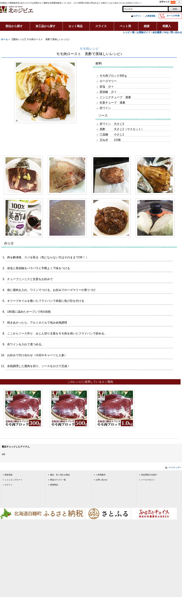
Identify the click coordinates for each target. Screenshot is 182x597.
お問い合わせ (101, 480)
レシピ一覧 (129, 32)
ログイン (137, 16)
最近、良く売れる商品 (60, 475)
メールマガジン (148, 480)
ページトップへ (174, 467)
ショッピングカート (13, 480)
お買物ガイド (143, 32)
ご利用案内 (100, 475)
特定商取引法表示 (149, 475)
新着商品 (54, 485)
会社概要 (157, 32)
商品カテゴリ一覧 (58, 480)
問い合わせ (176, 32)
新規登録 (151, 16)
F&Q (166, 32)
